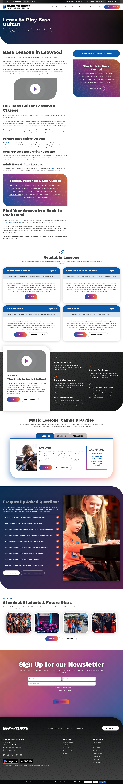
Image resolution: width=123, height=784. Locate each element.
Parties (74, 7)
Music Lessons (57, 7)
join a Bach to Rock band (13, 222)
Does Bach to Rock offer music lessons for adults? (32, 553)
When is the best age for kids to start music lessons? (32, 541)
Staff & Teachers (68, 742)
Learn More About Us (32, 573)
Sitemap (46, 766)
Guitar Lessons (97, 456)
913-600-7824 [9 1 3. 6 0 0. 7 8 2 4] (112, 1)
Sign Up (31, 297)
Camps (67, 7)
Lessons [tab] (43, 436)
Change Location (29, 1)
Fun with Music (15, 194)
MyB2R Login (70, 1)
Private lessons (8, 143)
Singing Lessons (96, 461)
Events (81, 7)
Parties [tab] (79, 436)
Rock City (48, 188)
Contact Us (100, 1)
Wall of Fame (98, 7)
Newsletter (90, 1)
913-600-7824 (10, 751)
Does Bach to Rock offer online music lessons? (32, 559)
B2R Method (97, 742)
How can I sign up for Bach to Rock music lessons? (32, 565)
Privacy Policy (38, 766)
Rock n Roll (28, 188)
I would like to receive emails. (62, 688)
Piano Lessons (97, 454)
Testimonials (97, 745)
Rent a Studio (97, 754)
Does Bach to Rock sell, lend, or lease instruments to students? (32, 529)
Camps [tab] (61, 436)
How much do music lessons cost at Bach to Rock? (32, 523)
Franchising (80, 1)
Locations (96, 760)
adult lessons (51, 168)
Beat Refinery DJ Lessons (97, 465)
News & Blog (97, 748)
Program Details (38, 335)
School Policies (68, 748)
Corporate (98, 740)
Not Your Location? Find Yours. (12, 747)
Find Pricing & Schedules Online (96, 54)
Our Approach (95, 88)
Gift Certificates (98, 751)
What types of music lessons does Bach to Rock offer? (32, 517)
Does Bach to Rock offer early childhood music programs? (32, 547)
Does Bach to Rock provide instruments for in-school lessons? (32, 535)
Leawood (67, 740)
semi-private (7, 158)
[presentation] (61, 696)
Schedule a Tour (68, 751)
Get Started (11, 573)
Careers (65, 754)
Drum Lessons (97, 459)
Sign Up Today (112, 7)
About (89, 7)
